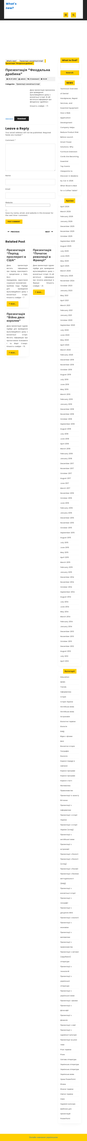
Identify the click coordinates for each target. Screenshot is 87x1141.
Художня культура (67, 1104)
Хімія (62, 1099)
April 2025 (64, 266)
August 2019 (65, 374)
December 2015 (67, 518)
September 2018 (67, 424)
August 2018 (65, 429)
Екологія (64, 756)
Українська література (69, 1064)
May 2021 (64, 295)
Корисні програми (67, 771)
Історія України (66, 702)
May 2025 (64, 261)
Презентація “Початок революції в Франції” (42, 255)
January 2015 (66, 572)
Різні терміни (65, 1049)
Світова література (68, 1059)
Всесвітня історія (67, 746)
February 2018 (66, 453)
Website (9, 202)
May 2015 (64, 552)
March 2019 (65, 394)
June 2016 (64, 503)
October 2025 (66, 236)
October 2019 (66, 370)
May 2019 (64, 389)
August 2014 (65, 597)
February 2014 (66, 621)
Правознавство (66, 790)
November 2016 (67, 493)
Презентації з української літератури (66, 981)
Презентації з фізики (69, 1001)
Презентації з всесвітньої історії (31, 61)
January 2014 (66, 626)
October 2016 (66, 498)
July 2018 (64, 434)
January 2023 (66, 290)
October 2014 (66, 587)
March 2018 (65, 449)
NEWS (62, 682)
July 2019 (64, 379)
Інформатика (65, 692)
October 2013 (66, 641)
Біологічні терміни (68, 721)
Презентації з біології (69, 854)
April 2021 (64, 300)
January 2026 (66, 221)
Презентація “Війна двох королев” (16, 317)
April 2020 (64, 345)
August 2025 (65, 246)
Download (21, 118)
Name (8, 175)
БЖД (62, 731)
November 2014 (67, 582)
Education (64, 677)
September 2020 (67, 325)
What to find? (69, 60)
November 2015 (67, 523)
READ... (13, 304)
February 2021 (66, 310)
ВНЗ (62, 741)
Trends (63, 687)
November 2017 (67, 468)
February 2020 (66, 355)
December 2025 (67, 226)
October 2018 (66, 419)
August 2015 (65, 537)
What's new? (11, 61)
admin (23, 79)
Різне (62, 1054)
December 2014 (67, 577)
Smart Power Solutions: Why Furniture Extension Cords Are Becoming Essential (69, 151)
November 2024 (67, 281)
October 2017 (66, 473)
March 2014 (65, 617)
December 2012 (67, 646)
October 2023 (66, 286)
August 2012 (65, 651)
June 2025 (64, 256)
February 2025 (66, 276)
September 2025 (67, 241)
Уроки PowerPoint (68, 1079)
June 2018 (64, 439)
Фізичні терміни (66, 1089)
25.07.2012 (12, 79)
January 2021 (66, 315)
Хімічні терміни (66, 1094)
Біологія (63, 726)
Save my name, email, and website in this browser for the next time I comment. (29, 214)
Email (7, 189)
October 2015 (66, 528)
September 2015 (67, 533)
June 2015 (64, 547)
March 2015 (65, 562)
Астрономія (65, 716)
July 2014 (64, 602)
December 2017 (67, 463)
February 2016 (66, 508)
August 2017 (65, 478)
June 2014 (64, 607)
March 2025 (65, 271)
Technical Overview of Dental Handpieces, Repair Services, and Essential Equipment (69, 98)
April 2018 (64, 444)
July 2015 (64, 542)
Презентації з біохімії (69, 869)
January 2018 (66, 458)
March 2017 (65, 488)
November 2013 (67, 636)
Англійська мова (67, 707)
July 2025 (64, 251)
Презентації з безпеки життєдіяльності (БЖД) (69, 879)
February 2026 (66, 216)
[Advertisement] (43, 42)
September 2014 (67, 592)
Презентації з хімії (68, 1025)
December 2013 (67, 631)
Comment (10, 140)
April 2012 (64, 661)
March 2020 (65, 350)
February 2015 (66, 567)
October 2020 (66, 320)
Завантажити (9, 119)
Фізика (63, 1084)
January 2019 (66, 404)
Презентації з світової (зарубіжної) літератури (69, 957)
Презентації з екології (69, 918)
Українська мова (67, 1074)
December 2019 (67, 360)
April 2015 (64, 557)
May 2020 (64, 340)
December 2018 (67, 409)
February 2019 (66, 399)
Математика (65, 786)
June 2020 (64, 335)
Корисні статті (66, 781)
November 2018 (67, 414)
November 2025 (67, 231)
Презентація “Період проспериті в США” (16, 255)
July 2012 (64, 656)
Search (70, 73)
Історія (63, 697)
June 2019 (64, 384)
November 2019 (67, 365)
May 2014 (64, 612)
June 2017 (64, 483)
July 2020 (64, 330)
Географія (64, 751)
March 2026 (65, 211)
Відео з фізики (66, 736)
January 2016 (66, 513)
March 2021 (65, 305)
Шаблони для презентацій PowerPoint (65, 1114)
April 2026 (64, 206)
